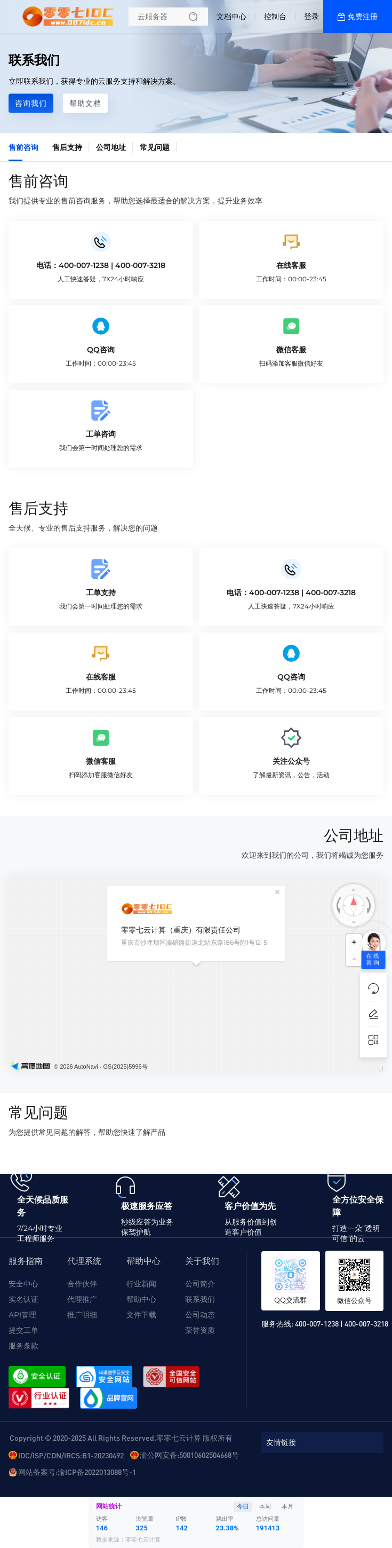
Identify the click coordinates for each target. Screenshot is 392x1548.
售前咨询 (23, 147)
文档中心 (231, 16)
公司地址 (111, 147)
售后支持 (67, 147)
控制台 (275, 16)
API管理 (22, 1315)
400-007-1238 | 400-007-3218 (341, 1323)
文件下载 (141, 1315)
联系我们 (200, 1299)
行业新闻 (141, 1284)
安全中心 (23, 1284)
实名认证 (23, 1299)
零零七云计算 (143, 1539)
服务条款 (23, 1345)
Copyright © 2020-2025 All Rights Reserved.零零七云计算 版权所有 (121, 1437)
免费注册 (363, 16)
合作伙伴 (82, 1284)
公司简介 (200, 1284)
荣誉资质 (200, 1330)
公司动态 (200, 1315)
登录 (311, 16)
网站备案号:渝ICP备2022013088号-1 (77, 1471)
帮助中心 (141, 1299)
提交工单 (23, 1330)
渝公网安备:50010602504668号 (189, 1454)
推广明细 (82, 1315)
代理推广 (82, 1299)
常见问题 (155, 147)
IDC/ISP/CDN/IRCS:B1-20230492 (71, 1455)
